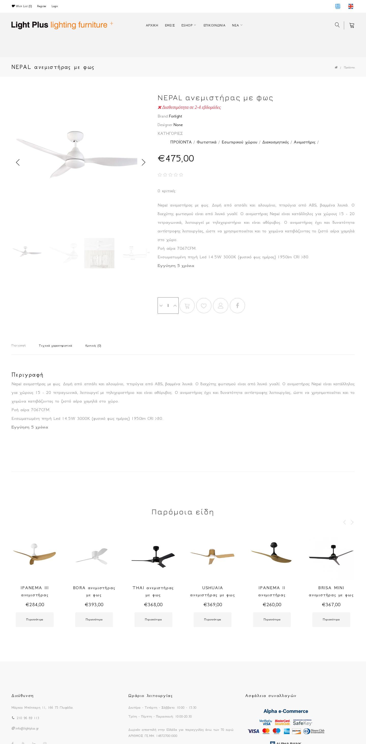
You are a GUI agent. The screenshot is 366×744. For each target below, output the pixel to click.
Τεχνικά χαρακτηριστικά (55, 345)
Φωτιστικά (207, 141)
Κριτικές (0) (93, 345)
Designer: (165, 124)
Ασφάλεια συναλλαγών (271, 695)
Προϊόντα (349, 67)
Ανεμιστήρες (304, 141)
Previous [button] (17, 162)
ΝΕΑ (235, 25)
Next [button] (143, 162)
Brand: (163, 115)
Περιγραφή (18, 345)
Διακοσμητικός (275, 141)
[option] (80, 162)
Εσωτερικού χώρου (239, 141)
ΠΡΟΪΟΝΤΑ (181, 141)
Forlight (175, 115)
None (178, 124)
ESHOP (187, 25)
